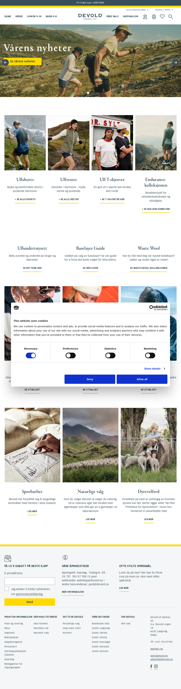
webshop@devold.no (161, 659)
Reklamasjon (11, 637)
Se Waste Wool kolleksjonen (148, 268)
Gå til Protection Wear (136, 10)
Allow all (142, 379)
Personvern (10, 646)
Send (29, 602)
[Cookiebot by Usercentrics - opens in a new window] (151, 307)
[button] (175, 62)
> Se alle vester (69, 199)
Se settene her (32, 268)
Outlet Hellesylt (100, 646)
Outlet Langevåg (101, 628)
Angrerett (9, 632)
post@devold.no (159, 655)
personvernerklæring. (29, 594)
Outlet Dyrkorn (100, 651)
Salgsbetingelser (13, 642)
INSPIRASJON (130, 16)
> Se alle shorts (25, 199)
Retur (7, 628)
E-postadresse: (13, 573)
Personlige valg (71, 623)
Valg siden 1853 (72, 628)
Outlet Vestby (99, 637)
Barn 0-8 (51, 16)
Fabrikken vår (41, 628)
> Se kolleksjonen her (156, 209)
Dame (7, 16)
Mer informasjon (73, 592)
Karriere (67, 632)
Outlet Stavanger (101, 642)
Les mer (32, 511)
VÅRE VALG (112, 16)
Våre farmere (41, 623)
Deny (90, 379)
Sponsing (9, 659)
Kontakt (154, 649)
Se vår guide (90, 268)
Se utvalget (32, 390)
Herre (19, 16)
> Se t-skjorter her (112, 199)
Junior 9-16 (34, 16)
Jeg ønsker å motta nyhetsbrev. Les (31, 592)
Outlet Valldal (99, 632)
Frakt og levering (13, 623)
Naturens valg (41, 632)
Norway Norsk (163, 10)
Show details (152, 368)
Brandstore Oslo (100, 623)
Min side (126, 623)
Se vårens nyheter (22, 61)
